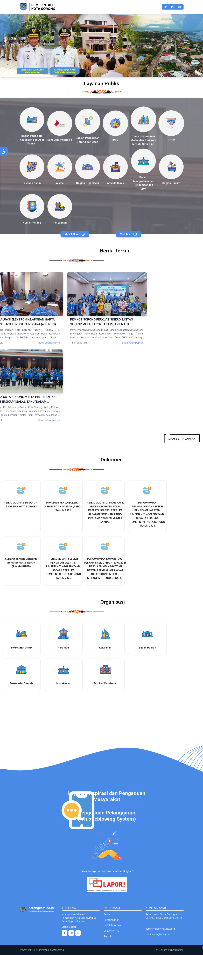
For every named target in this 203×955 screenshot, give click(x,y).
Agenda (108, 936)
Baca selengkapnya (89, 342)
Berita (107, 914)
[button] (4, 45)
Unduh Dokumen (113, 925)
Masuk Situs (59, 234)
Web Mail (142, 234)
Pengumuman (111, 919)
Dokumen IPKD (112, 930)
